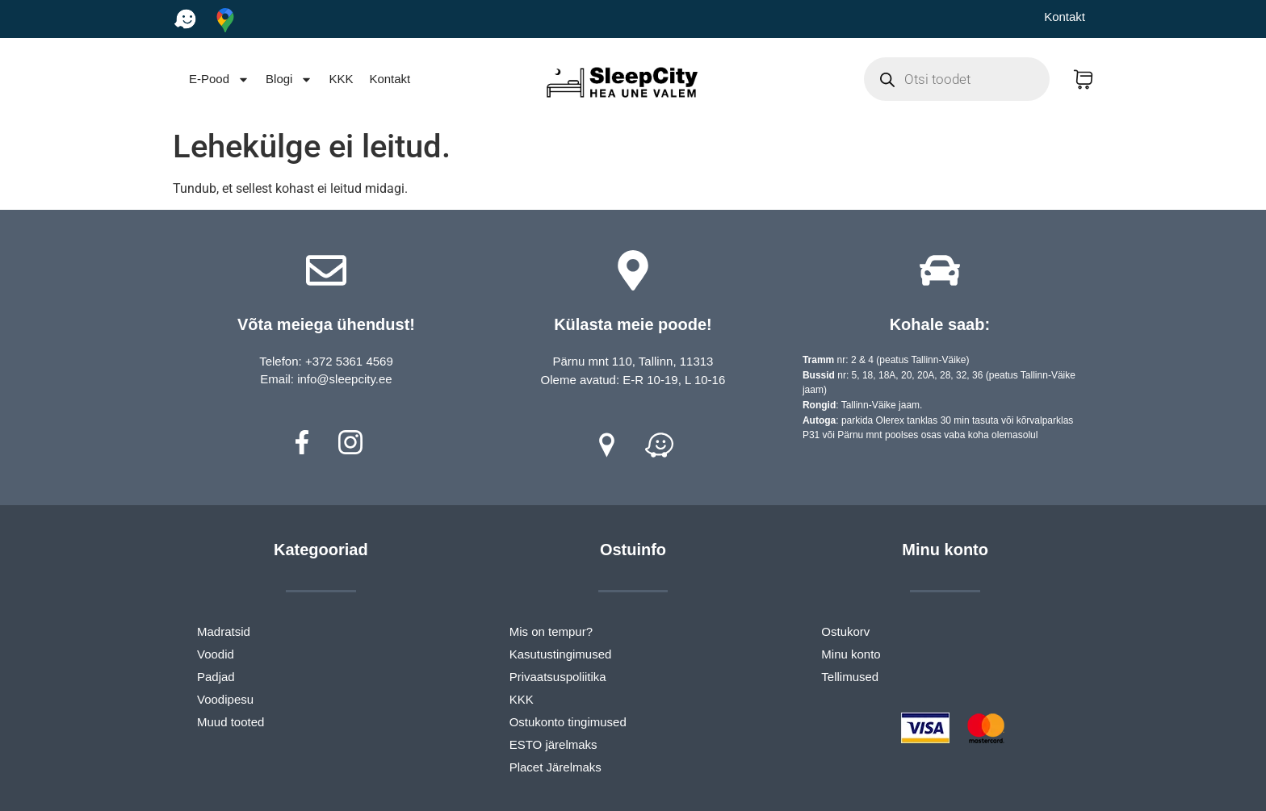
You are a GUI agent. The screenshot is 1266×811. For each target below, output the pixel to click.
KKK (341, 79)
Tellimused (849, 676)
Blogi (289, 79)
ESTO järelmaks (553, 744)
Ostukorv (845, 631)
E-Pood (219, 79)
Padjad (216, 676)
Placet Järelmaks (555, 767)
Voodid (215, 654)
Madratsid (223, 631)
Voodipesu (225, 699)
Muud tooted (230, 722)
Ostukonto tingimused (568, 722)
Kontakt (1064, 16)
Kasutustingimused (560, 654)
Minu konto (850, 654)
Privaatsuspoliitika (557, 676)
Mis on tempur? (551, 631)
